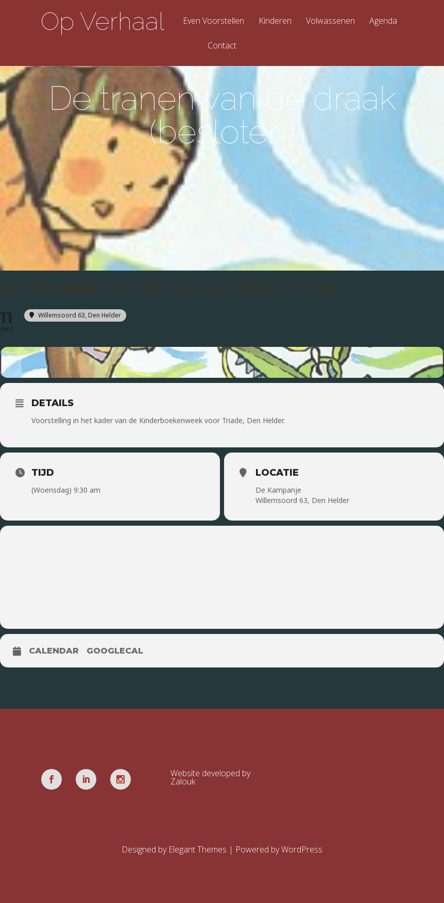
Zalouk (182, 781)
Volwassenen (330, 21)
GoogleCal (115, 651)
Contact (222, 46)
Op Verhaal (102, 21)
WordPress (301, 849)
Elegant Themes (197, 849)
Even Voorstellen (213, 21)
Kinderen (275, 21)
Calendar (54, 651)
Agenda (383, 21)
